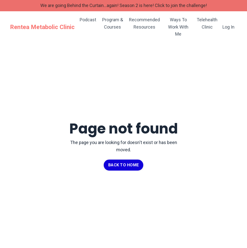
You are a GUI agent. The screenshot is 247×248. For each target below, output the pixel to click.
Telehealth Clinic (207, 23)
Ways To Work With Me (178, 27)
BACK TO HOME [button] (123, 165)
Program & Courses (112, 23)
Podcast (88, 19)
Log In (228, 27)
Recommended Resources (144, 23)
